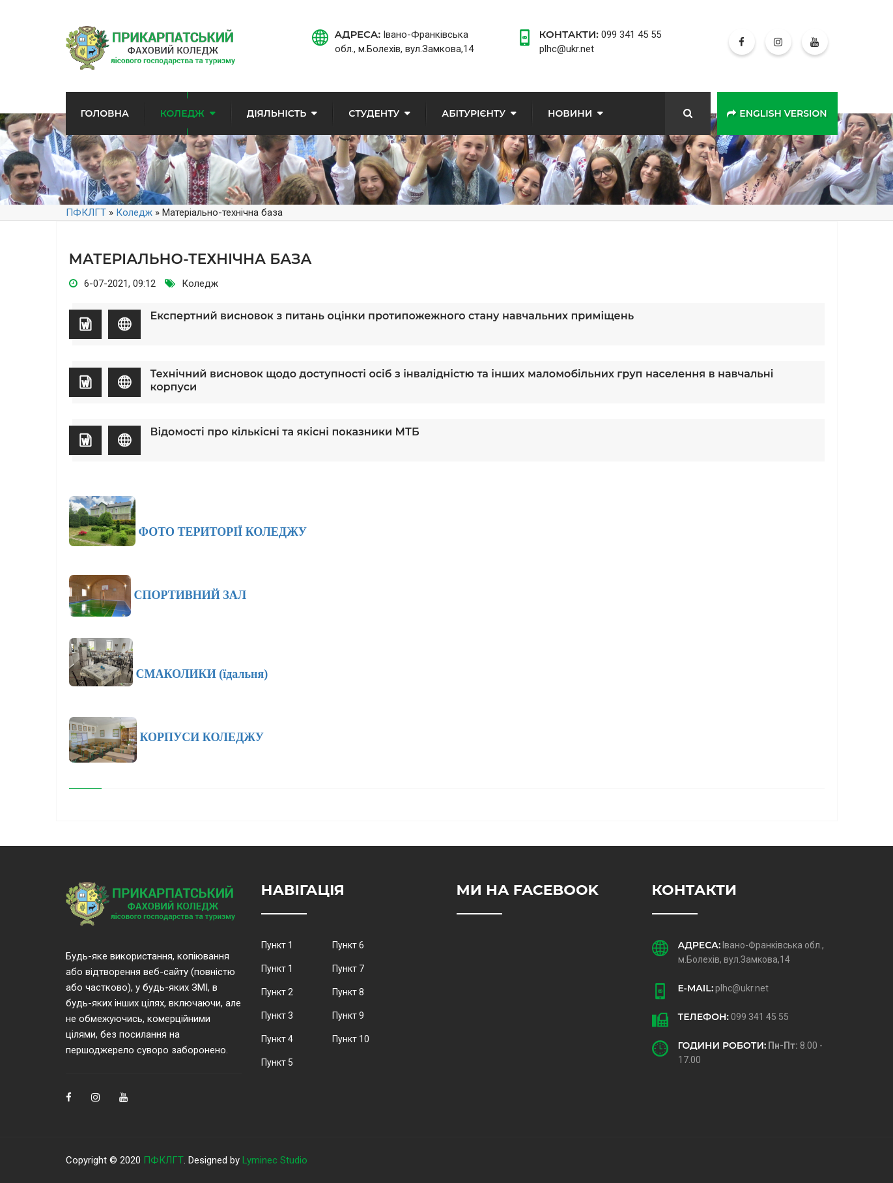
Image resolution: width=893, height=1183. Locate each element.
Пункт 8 (348, 992)
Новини (570, 113)
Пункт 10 (350, 1039)
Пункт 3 (277, 1015)
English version (777, 113)
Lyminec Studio (274, 1160)
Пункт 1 (277, 945)
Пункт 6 (348, 945)
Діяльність (277, 113)
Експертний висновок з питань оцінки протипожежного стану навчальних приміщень (392, 316)
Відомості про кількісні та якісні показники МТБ (284, 432)
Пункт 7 (348, 968)
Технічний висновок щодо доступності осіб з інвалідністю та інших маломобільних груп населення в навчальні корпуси (462, 380)
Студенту (373, 113)
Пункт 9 (348, 1015)
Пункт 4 (277, 1039)
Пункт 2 (277, 992)
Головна (105, 113)
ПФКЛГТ (163, 1160)
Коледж (182, 113)
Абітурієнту (473, 113)
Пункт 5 (277, 1062)
